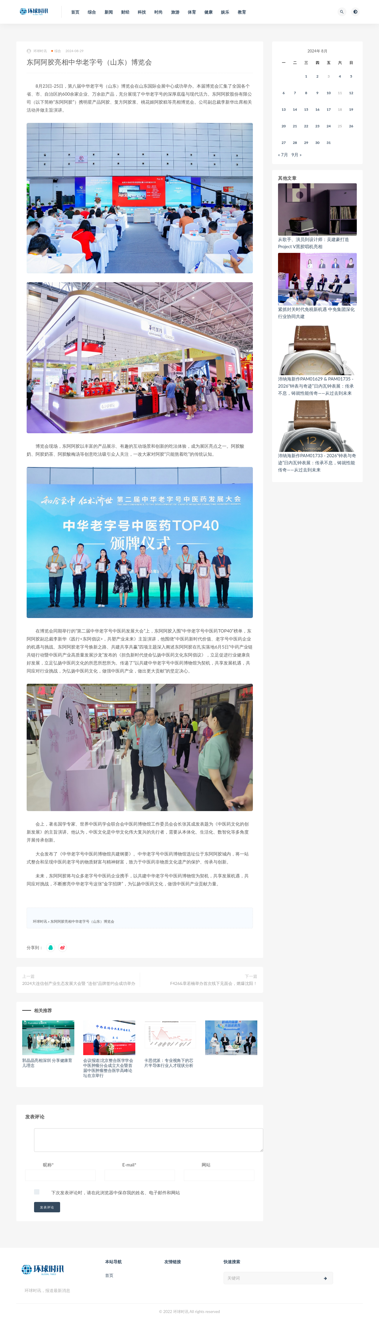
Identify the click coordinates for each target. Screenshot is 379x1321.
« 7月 (283, 154)
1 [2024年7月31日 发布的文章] (306, 76)
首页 (109, 1275)
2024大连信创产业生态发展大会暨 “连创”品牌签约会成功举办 (78, 983)
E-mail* (129, 1164)
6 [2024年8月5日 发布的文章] (284, 93)
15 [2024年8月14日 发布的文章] (306, 109)
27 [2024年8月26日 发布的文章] (284, 142)
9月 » (297, 154)
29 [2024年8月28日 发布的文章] (306, 142)
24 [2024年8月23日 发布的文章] (329, 126)
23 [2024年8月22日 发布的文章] (317, 126)
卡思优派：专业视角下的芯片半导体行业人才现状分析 (168, 1063)
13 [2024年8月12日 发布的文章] (284, 109)
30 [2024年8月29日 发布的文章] (317, 142)
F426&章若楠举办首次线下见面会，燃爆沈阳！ (213, 983)
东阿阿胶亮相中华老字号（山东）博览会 (82, 921)
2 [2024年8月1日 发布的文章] (318, 76)
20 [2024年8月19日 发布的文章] (284, 126)
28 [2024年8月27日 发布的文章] (295, 142)
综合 (56, 51)
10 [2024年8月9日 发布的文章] (329, 93)
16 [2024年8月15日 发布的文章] (317, 109)
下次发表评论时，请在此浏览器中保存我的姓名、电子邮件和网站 (115, 1192)
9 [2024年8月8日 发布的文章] (318, 93)
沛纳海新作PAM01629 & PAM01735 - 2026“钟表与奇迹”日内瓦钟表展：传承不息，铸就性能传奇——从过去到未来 (316, 386)
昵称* (48, 1164)
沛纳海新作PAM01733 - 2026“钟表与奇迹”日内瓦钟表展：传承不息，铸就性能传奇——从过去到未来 (317, 462)
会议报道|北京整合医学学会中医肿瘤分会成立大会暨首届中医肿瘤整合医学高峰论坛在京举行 (108, 1068)
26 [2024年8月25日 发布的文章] (351, 126)
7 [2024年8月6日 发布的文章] (295, 93)
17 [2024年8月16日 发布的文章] (329, 109)
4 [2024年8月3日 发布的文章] (340, 76)
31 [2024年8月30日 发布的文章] (329, 142)
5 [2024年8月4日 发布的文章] (351, 76)
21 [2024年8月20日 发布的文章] (295, 126)
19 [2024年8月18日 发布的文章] (351, 109)
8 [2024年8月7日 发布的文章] (306, 93)
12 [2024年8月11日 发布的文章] (351, 93)
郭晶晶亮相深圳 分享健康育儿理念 (47, 1063)
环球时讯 (37, 51)
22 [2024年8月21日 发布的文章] (306, 126)
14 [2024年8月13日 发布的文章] (295, 109)
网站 (206, 1164)
